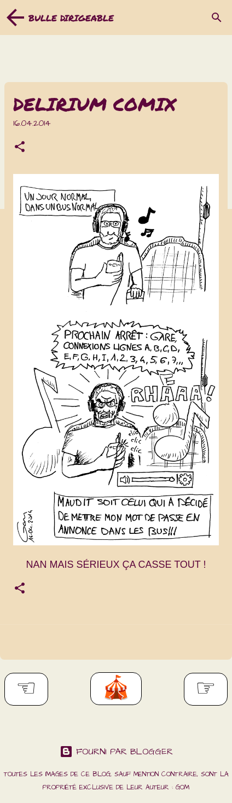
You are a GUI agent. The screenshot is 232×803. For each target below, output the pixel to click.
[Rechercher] (216, 17)
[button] (19, 148)
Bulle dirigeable (71, 17)
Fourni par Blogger (116, 752)
